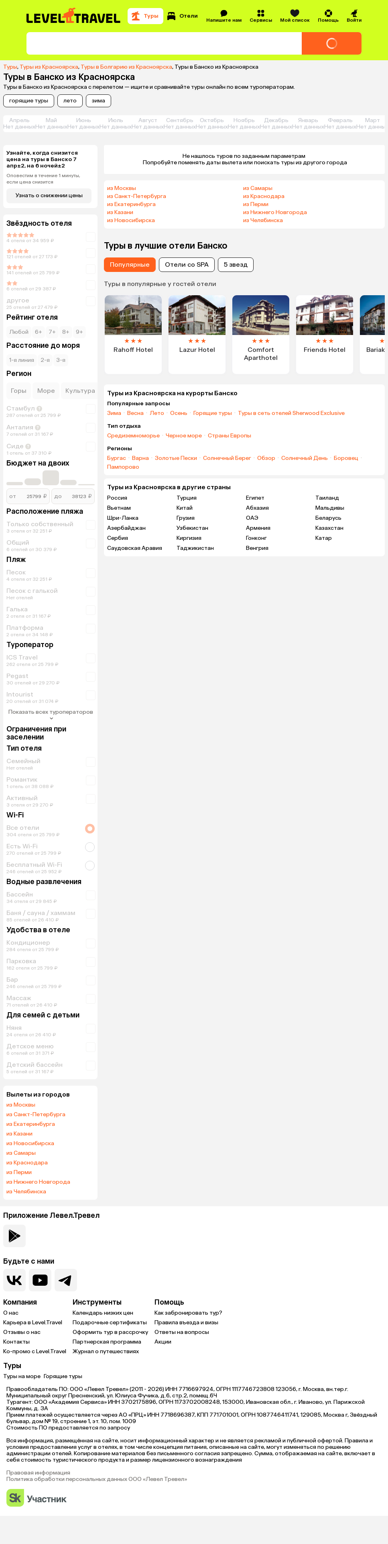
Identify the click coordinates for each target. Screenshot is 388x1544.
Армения (258, 528)
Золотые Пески (176, 458)
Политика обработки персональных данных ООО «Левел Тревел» (96, 1479)
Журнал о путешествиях (106, 1351)
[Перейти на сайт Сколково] (36, 1498)
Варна (140, 458)
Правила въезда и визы (186, 1322)
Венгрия (257, 548)
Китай (185, 507)
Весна (135, 413)
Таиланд (327, 497)
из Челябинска (26, 1192)
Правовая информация (38, 1473)
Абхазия (257, 507)
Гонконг (256, 538)
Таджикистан (195, 548)
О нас (10, 1312)
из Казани (19, 1134)
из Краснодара (27, 1163)
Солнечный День (304, 458)
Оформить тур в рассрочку (110, 1332)
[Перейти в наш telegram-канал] (66, 1280)
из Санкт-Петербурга (35, 1114)
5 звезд (236, 264)
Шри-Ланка (122, 518)
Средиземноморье (133, 436)
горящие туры (28, 100)
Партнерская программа (107, 1341)
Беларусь (328, 518)
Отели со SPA (187, 264)
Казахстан (329, 528)
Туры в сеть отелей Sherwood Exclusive (291, 413)
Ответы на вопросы (181, 1332)
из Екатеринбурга (30, 1124)
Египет (255, 497)
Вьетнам (119, 507)
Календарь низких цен (103, 1312)
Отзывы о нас (22, 1332)
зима (98, 100)
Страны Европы (229, 436)
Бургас (116, 458)
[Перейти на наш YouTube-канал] (40, 1280)
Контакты (16, 1341)
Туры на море (22, 1376)
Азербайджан (126, 528)
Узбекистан (192, 528)
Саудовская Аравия (134, 548)
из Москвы (20, 1105)
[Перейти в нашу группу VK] (14, 1280)
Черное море (184, 436)
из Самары (21, 1153)
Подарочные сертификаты (110, 1322)
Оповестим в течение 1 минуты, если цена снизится (43, 179)
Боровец (346, 458)
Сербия (117, 538)
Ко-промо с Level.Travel (34, 1351)
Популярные (130, 264)
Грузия (186, 518)
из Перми (19, 1172)
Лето (157, 413)
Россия (117, 497)
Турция (187, 497)
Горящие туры (212, 413)
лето (70, 100)
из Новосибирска (30, 1143)
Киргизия (189, 538)
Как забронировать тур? (188, 1312)
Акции (162, 1341)
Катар (323, 538)
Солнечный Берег (227, 458)
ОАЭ (252, 518)
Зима (114, 413)
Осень (178, 413)
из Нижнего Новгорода (38, 1182)
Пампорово (123, 467)
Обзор (266, 458)
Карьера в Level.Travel (32, 1322)
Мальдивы (329, 507)
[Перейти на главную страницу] (73, 16)
